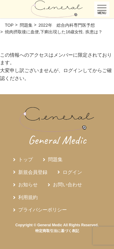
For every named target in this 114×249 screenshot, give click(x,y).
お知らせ (28, 184)
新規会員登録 (32, 172)
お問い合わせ (67, 184)
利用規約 (28, 197)
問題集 (55, 159)
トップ (25, 159)
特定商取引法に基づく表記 (57, 231)
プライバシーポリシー (42, 209)
